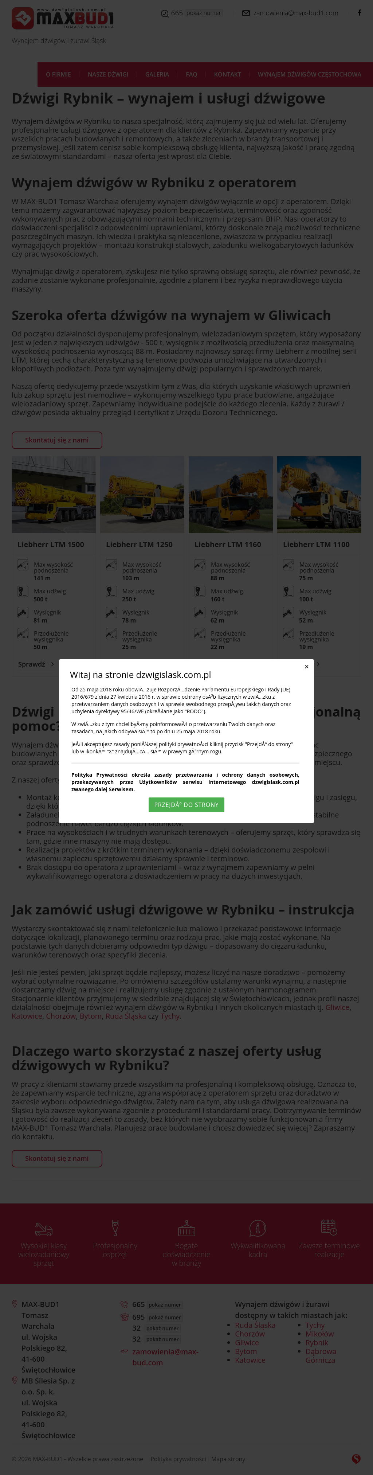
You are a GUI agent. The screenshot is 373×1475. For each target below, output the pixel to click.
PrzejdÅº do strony (186, 805)
